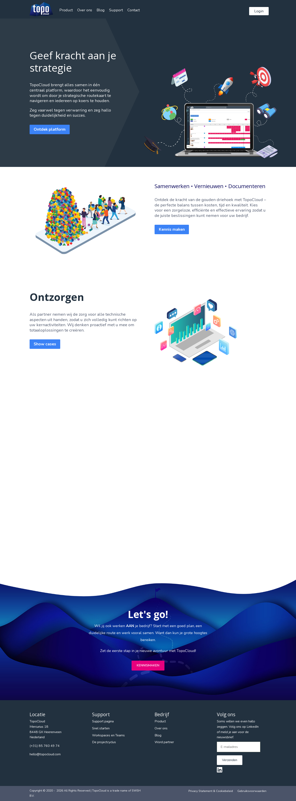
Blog (101, 10)
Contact (133, 10)
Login (259, 11)
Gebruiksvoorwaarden (251, 791)
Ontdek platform (50, 129)
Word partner (164, 742)
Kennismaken (148, 665)
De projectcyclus (104, 742)
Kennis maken (172, 229)
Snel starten (101, 728)
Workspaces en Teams (108, 735)
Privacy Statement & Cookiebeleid (210, 791)
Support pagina (103, 721)
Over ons (84, 10)
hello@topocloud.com (45, 754)
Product (66, 10)
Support (116, 10)
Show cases (45, 344)
